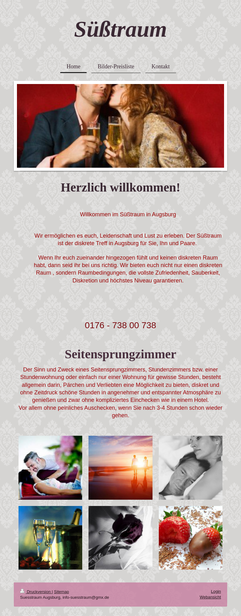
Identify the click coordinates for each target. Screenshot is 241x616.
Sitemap (61, 591)
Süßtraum (120, 29)
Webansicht (210, 597)
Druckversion (36, 591)
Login (216, 591)
